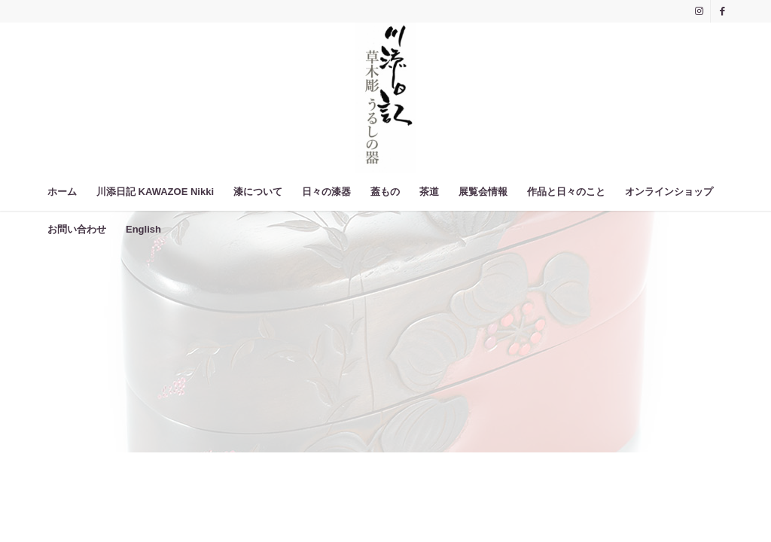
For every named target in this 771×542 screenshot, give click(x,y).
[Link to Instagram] (699, 11)
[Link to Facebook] (722, 11)
